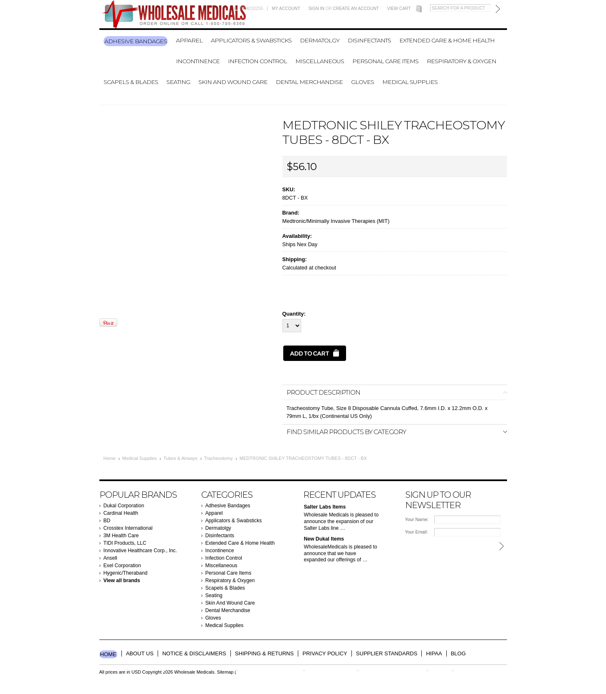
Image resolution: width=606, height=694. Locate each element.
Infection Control (257, 61)
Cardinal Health (121, 513)
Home (110, 458)
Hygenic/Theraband (126, 573)
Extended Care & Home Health (447, 40)
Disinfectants (369, 40)
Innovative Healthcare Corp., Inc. (140, 550)
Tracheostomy (218, 458)
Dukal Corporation (124, 506)
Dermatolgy (319, 40)
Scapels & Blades (131, 82)
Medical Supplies (410, 82)
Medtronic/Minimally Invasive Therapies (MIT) (336, 221)
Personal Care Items (385, 61)
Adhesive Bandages (135, 41)
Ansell (110, 558)
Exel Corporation (122, 565)
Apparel (189, 40)
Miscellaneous (319, 61)
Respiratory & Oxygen (461, 61)
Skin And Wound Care (232, 82)
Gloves (362, 82)
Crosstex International (128, 528)
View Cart (399, 8)
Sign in (316, 8)
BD (107, 521)
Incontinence (198, 61)
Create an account (356, 8)
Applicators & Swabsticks (251, 40)
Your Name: (417, 519)
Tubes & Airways (180, 458)
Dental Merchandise (309, 82)
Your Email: (416, 531)
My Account (286, 8)
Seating (178, 82)
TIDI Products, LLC (125, 543)
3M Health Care (121, 535)
